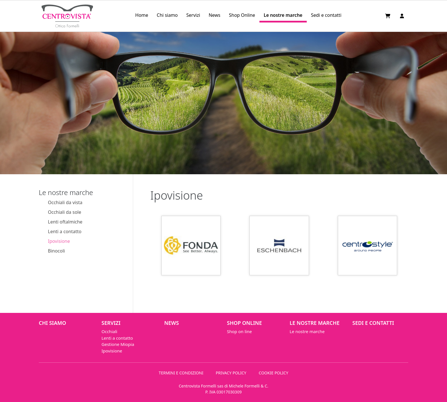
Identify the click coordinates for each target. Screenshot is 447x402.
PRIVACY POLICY (231, 373)
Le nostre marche (283, 15)
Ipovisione (59, 241)
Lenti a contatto (65, 231)
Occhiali (109, 331)
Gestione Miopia (117, 344)
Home (141, 15)
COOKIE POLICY (273, 373)
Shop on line (239, 331)
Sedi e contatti (326, 15)
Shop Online (242, 15)
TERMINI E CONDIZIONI (181, 373)
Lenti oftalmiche (65, 222)
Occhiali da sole (64, 212)
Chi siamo (167, 15)
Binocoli (56, 251)
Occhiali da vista (65, 202)
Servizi (193, 15)
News (214, 15)
